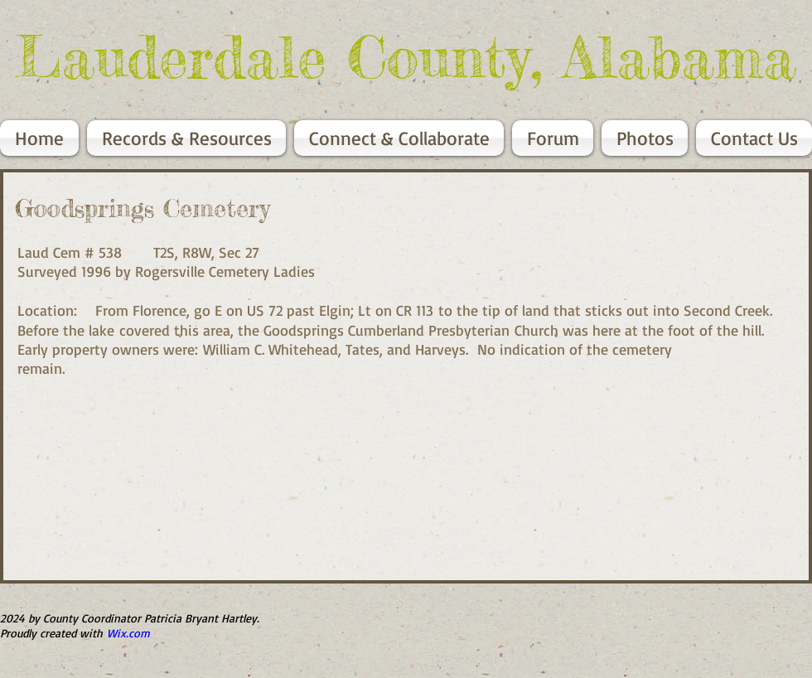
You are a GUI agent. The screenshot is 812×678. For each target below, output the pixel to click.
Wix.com (128, 633)
